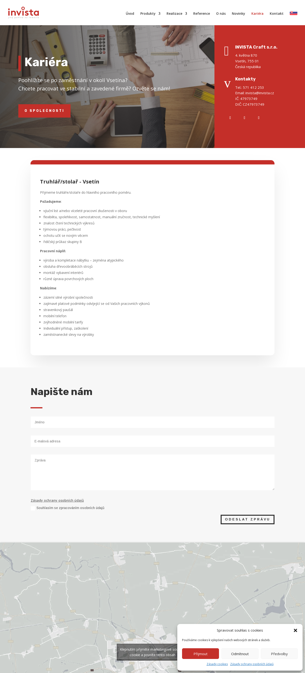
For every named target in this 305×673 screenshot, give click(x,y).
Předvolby (279, 653)
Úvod (130, 14)
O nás (221, 14)
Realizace (174, 14)
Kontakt (277, 14)
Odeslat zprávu (247, 519)
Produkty (148, 14)
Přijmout (200, 653)
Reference (201, 14)
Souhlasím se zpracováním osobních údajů (67, 508)
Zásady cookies (217, 664)
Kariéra (257, 14)
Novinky (238, 14)
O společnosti (44, 111)
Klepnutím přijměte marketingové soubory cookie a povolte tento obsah (152, 652)
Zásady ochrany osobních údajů (252, 664)
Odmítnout (240, 653)
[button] (295, 630)
